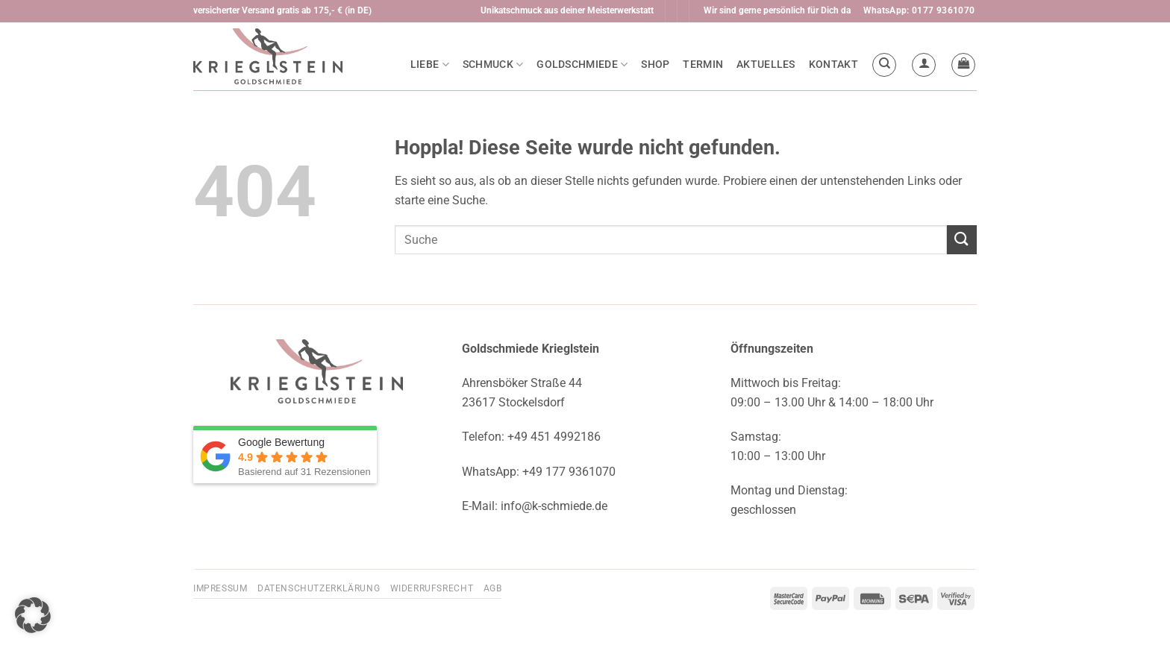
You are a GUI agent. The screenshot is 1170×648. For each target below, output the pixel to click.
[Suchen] (884, 65)
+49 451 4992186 (554, 437)
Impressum (220, 588)
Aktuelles (765, 64)
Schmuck (493, 64)
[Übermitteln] (962, 239)
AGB (493, 588)
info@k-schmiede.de (554, 506)
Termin (703, 64)
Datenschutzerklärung (318, 588)
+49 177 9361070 (569, 472)
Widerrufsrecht (432, 588)
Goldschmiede (582, 64)
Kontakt (833, 64)
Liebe (429, 64)
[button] (924, 65)
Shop (655, 64)
